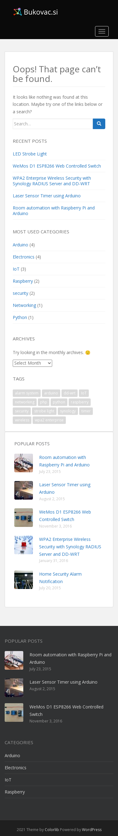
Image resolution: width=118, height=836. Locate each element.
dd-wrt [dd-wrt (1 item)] (69, 393)
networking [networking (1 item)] (24, 402)
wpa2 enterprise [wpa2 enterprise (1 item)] (49, 420)
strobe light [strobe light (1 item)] (44, 411)
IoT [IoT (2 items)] (84, 393)
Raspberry (23, 281)
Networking (24, 305)
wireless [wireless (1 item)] (22, 420)
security (20, 293)
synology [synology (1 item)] (68, 411)
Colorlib (52, 829)
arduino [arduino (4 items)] (51, 393)
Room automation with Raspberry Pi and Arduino (54, 210)
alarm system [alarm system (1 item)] (27, 393)
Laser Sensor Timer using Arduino (47, 196)
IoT (16, 269)
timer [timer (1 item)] (86, 411)
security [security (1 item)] (22, 411)
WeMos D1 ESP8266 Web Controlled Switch (57, 166)
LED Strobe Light (30, 154)
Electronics (23, 257)
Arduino (20, 245)
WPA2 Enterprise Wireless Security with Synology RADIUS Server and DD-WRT (52, 181)
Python (20, 317)
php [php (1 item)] (43, 402)
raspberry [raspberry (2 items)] (79, 402)
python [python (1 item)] (59, 402)
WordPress (92, 829)
